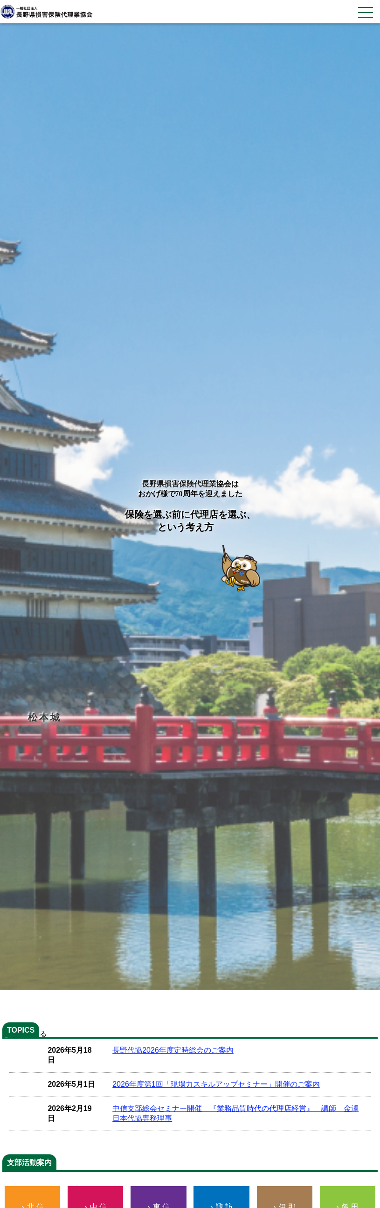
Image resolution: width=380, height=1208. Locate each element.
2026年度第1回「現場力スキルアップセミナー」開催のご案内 (216, 1084)
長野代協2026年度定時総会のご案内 (173, 1050)
